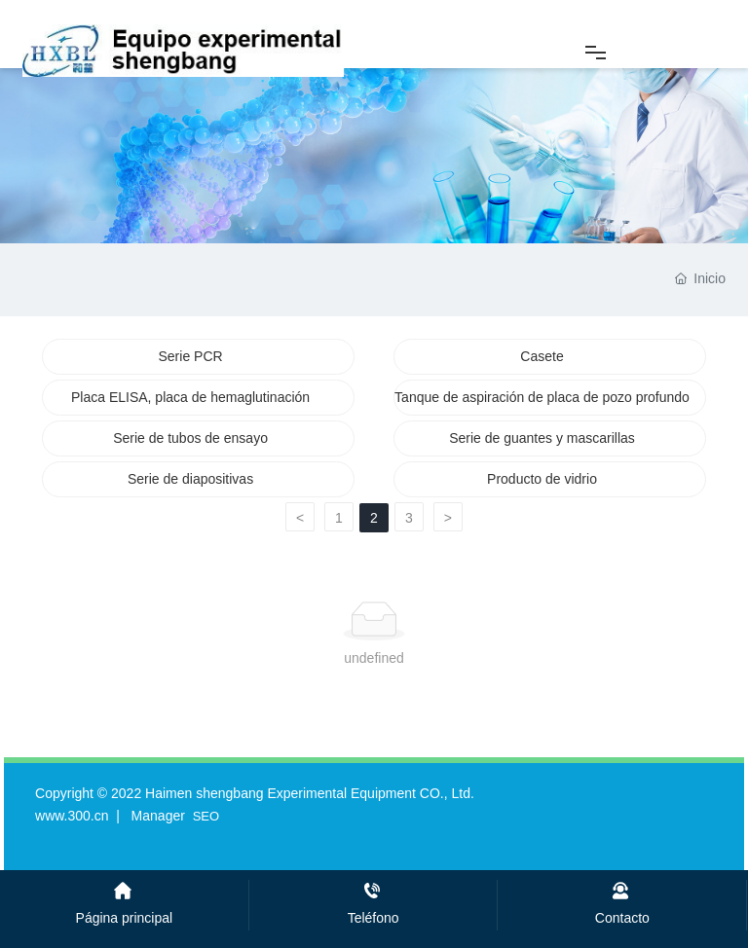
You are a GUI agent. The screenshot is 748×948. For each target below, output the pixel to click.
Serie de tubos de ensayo (190, 438)
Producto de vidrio (542, 479)
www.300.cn (71, 815)
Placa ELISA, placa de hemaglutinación (190, 397)
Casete (541, 356)
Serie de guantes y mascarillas (542, 438)
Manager (158, 815)
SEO (206, 816)
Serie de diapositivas (190, 479)
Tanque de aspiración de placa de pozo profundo (542, 397)
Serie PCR (190, 356)
